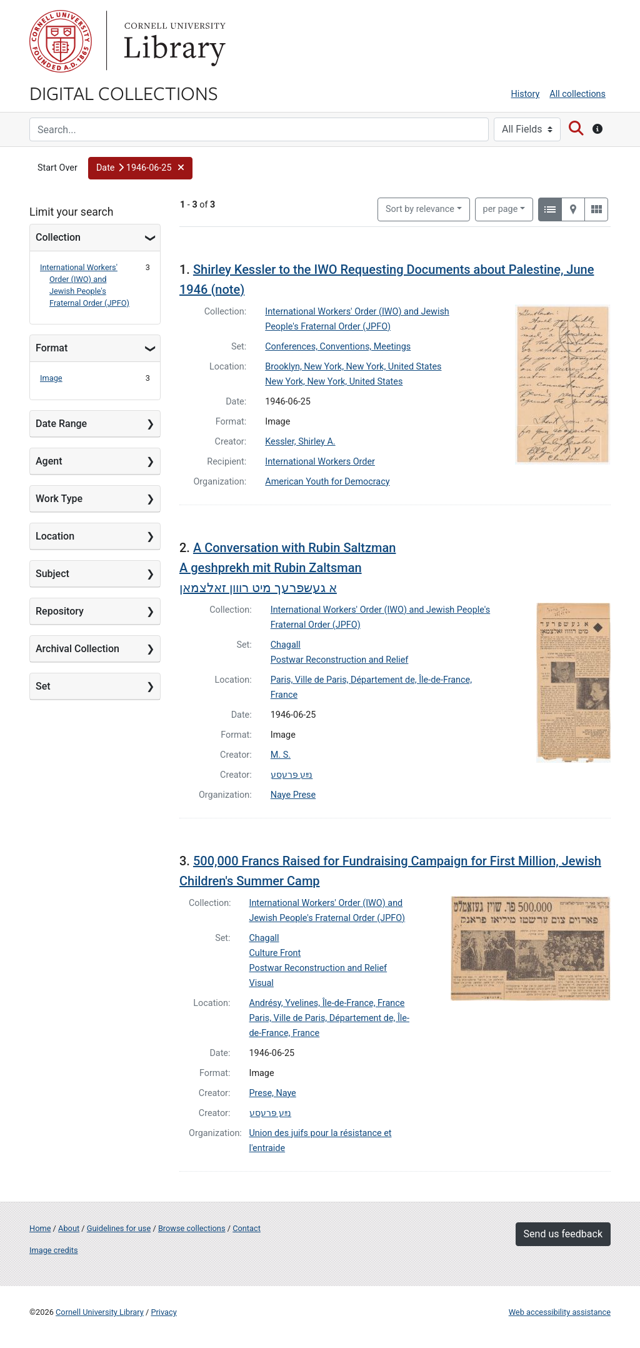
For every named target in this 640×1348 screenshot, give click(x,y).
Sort (420, 209)
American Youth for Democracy (327, 481)
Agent (49, 461)
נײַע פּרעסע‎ (292, 775)
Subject (52, 574)
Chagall (286, 645)
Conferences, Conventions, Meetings (338, 346)
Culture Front (275, 953)
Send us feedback (563, 1234)
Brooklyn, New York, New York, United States (353, 366)
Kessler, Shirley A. (300, 441)
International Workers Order (320, 461)
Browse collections (192, 1228)
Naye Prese (293, 795)
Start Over (58, 168)
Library (173, 41)
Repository (60, 611)
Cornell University (60, 41)
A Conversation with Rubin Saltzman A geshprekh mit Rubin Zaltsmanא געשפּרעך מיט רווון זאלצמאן (287, 567)
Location (55, 536)
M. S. (281, 755)
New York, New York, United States (333, 381)
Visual (261, 983)
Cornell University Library (100, 1312)
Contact (246, 1228)
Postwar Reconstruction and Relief (340, 660)
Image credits (53, 1250)
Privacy (163, 1312)
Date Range (61, 424)
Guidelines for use (119, 1228)
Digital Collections (123, 93)
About (68, 1228)
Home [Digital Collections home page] (40, 1228)
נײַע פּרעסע (270, 1113)
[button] (140, 168)
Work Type (59, 499)
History (525, 94)
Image (51, 378)
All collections (577, 94)
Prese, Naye (272, 1093)
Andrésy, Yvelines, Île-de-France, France (327, 1003)
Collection (58, 237)
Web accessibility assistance (560, 1312)
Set (43, 686)
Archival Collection (77, 649)
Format (52, 348)
